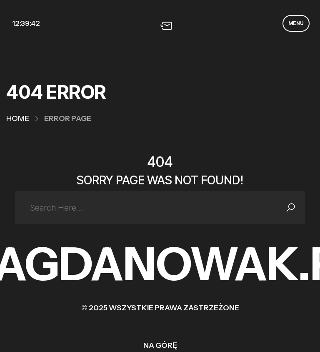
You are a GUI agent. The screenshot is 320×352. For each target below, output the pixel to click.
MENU (296, 23)
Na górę (160, 345)
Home (17, 118)
